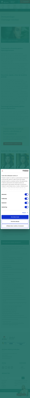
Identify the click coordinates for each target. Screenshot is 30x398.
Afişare (24, 212)
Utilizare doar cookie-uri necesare (15, 226)
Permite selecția (15, 221)
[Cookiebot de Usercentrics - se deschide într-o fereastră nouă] (22, 171)
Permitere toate (15, 217)
